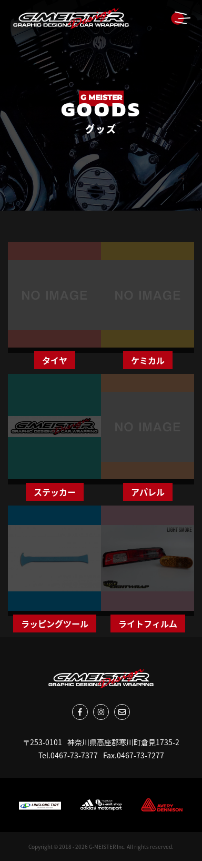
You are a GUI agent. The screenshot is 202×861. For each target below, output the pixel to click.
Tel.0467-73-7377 (68, 755)
